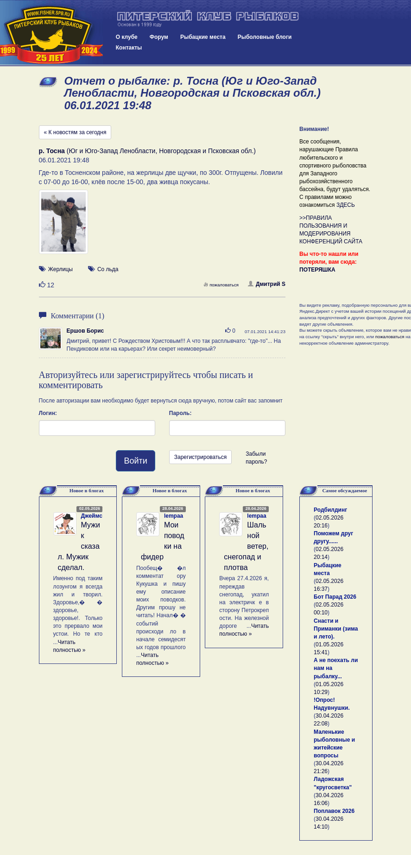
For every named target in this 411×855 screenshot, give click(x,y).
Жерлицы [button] (60, 269)
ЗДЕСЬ (345, 205)
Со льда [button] (108, 269)
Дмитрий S (266, 284)
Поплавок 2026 (334, 811)
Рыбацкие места (203, 37)
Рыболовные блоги (265, 37)
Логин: (48, 413)
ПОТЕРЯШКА (317, 269)
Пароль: (180, 413)
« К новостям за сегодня (75, 132)
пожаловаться (221, 284)
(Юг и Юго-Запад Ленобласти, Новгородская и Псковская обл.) (147, 151)
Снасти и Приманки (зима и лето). (336, 629)
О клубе (127, 37)
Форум (159, 37)
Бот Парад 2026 (335, 597)
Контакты (129, 47)
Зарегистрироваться (200, 457)
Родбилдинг (330, 510)
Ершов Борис (85, 331)
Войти (135, 460)
